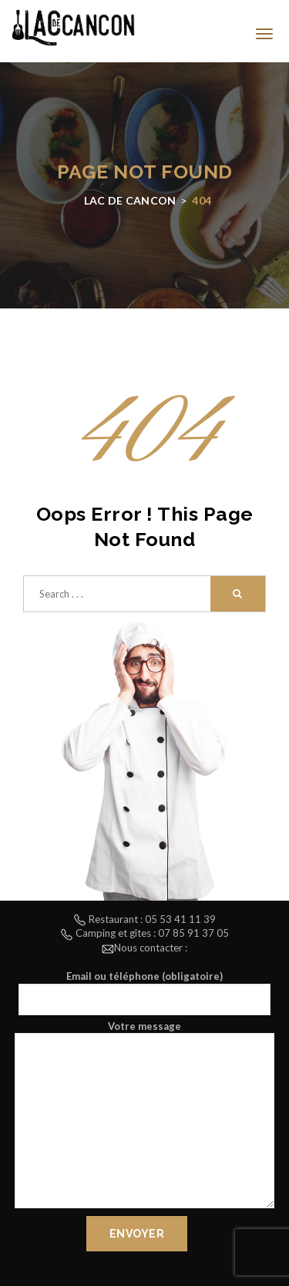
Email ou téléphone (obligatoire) (144, 992)
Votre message (144, 1116)
